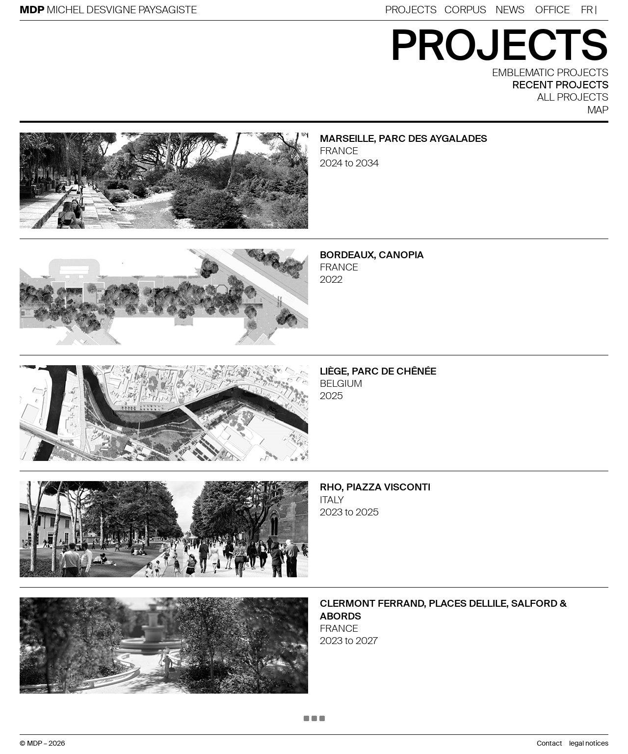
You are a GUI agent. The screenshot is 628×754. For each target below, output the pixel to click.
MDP (33, 10)
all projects (572, 97)
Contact (549, 743)
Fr (587, 10)
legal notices (588, 743)
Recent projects (560, 85)
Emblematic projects (550, 73)
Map (597, 110)
